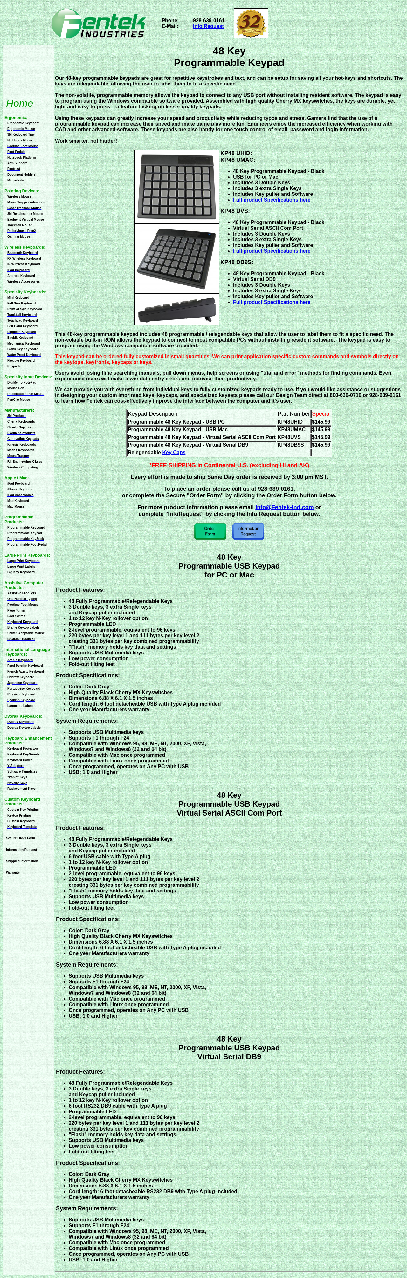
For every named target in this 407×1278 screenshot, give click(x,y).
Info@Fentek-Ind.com (284, 507)
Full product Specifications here (272, 251)
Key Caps (173, 452)
